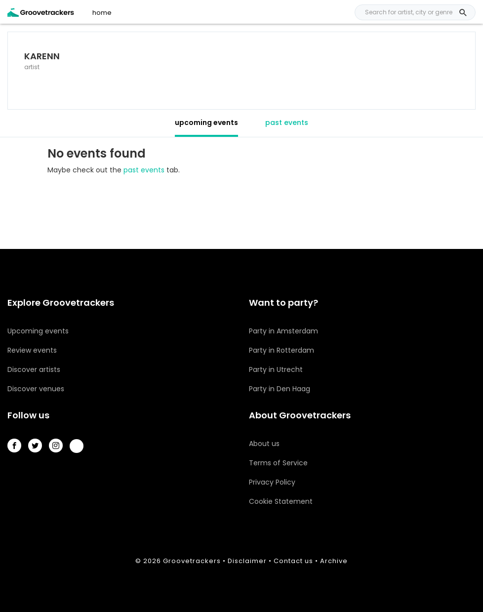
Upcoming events (38, 331)
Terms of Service (278, 463)
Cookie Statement (281, 501)
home (102, 12)
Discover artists (33, 369)
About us (264, 444)
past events (286, 122)
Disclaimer (247, 561)
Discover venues (35, 389)
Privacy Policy (272, 482)
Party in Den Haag (279, 389)
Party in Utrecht (276, 369)
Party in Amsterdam (283, 331)
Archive (334, 561)
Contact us (293, 561)
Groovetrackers (192, 561)
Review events (32, 350)
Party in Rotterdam (281, 350)
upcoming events (206, 122)
